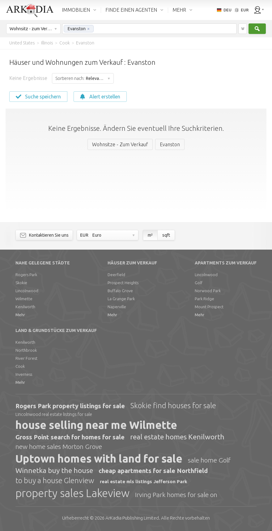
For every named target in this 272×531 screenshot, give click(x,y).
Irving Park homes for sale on (176, 494)
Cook (20, 366)
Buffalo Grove (120, 290)
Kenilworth (25, 307)
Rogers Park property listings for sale (70, 405)
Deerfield (116, 274)
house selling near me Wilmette (96, 425)
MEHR (179, 10)
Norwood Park (208, 290)
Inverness (23, 374)
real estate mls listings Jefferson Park (143, 481)
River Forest (26, 358)
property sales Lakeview (72, 493)
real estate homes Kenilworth (177, 437)
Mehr (20, 315)
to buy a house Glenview (54, 480)
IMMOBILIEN (76, 10)
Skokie (21, 282)
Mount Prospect (209, 307)
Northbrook (26, 350)
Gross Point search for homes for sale (70, 437)
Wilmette (23, 299)
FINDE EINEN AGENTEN (131, 10)
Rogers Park (26, 274)
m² (150, 235)
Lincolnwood (26, 290)
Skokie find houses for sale (173, 405)
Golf (198, 282)
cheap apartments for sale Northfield (153, 470)
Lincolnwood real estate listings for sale (53, 414)
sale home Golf (209, 460)
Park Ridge (204, 299)
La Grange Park (121, 299)
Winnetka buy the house (54, 470)
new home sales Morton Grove (58, 446)
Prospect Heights (123, 282)
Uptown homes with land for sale (98, 458)
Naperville (117, 307)
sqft (166, 235)
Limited (132, 518)
